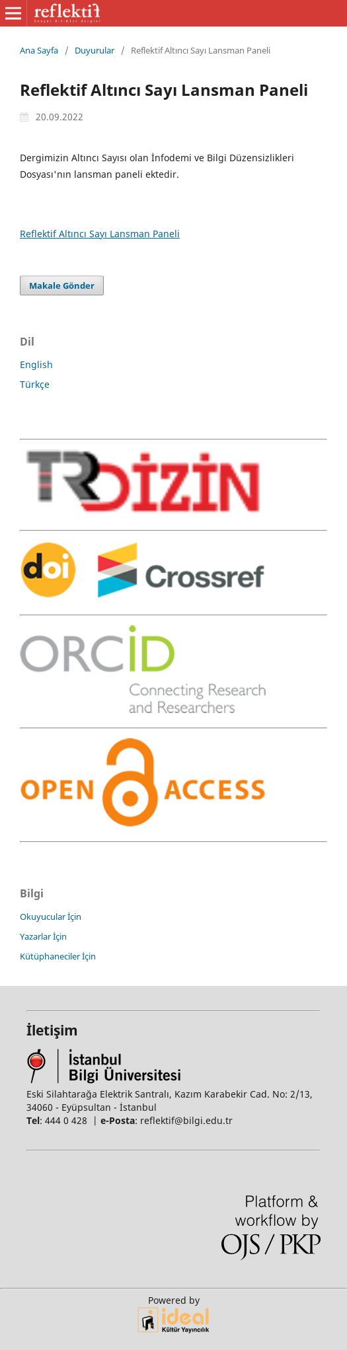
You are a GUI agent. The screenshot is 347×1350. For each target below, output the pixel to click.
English (36, 364)
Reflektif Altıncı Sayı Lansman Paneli (100, 233)
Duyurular (94, 50)
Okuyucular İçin (50, 916)
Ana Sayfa (39, 50)
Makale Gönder (62, 285)
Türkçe (35, 384)
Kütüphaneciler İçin (58, 956)
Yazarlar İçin (43, 936)
